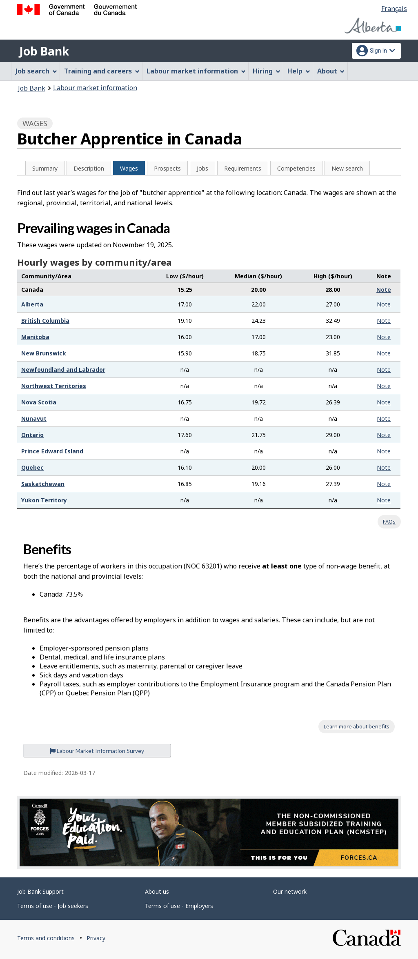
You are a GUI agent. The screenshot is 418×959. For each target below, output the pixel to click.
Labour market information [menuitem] (196, 71)
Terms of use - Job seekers (52, 906)
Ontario (32, 435)
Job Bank (44, 51)
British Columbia (45, 320)
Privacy (96, 938)
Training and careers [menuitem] (102, 71)
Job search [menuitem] (36, 71)
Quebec (32, 467)
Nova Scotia (38, 402)
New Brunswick (43, 353)
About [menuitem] (331, 71)
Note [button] (383, 289)
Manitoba (35, 337)
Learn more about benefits (356, 726)
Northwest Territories (53, 386)
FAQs (389, 521)
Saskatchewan (42, 484)
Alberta (32, 304)
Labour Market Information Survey (97, 750)
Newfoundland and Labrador (63, 369)
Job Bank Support (40, 891)
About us (157, 891)
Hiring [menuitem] (266, 71)
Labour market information (95, 87)
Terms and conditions (46, 938)
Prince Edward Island (52, 451)
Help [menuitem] (298, 71)
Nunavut (34, 418)
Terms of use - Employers (179, 906)
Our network (290, 891)
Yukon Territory (44, 500)
